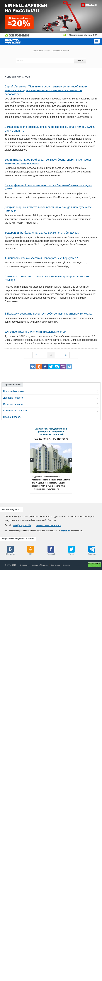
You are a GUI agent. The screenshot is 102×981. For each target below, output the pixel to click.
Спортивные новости (15, 410)
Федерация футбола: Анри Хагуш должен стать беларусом (42, 232)
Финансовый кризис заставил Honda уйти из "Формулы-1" (41, 258)
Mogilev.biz (37, 51)
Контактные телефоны (48, 525)
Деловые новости (13, 398)
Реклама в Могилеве (39, 565)
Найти (80, 61)
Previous (32, 460)
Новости (46, 51)
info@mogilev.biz (22, 525)
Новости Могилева (13, 391)
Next (70, 460)
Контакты (66, 565)
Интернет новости (13, 404)
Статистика (55, 565)
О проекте (24, 565)
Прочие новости (12, 417)
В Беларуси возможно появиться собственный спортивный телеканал (49, 313)
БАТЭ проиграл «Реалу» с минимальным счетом (35, 331)
